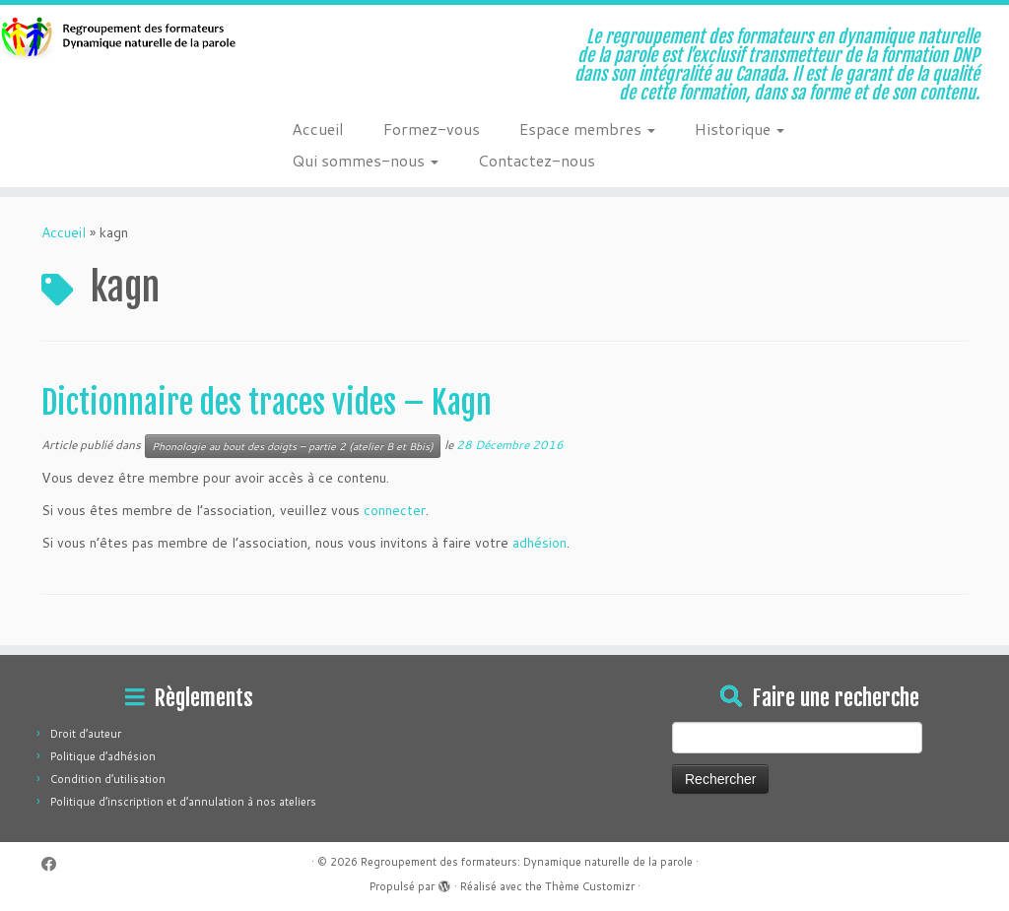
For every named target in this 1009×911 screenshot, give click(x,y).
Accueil (318, 128)
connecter (395, 510)
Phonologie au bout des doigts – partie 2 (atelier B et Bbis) (293, 446)
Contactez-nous (536, 160)
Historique (739, 128)
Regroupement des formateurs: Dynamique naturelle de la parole (527, 862)
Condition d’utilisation (108, 779)
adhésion (539, 543)
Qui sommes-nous (365, 160)
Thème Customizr (590, 886)
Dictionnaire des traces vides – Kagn (266, 403)
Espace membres (587, 128)
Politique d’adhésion (103, 756)
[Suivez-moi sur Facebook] (55, 864)
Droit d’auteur (85, 734)
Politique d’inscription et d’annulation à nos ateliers (183, 802)
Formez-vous (431, 128)
